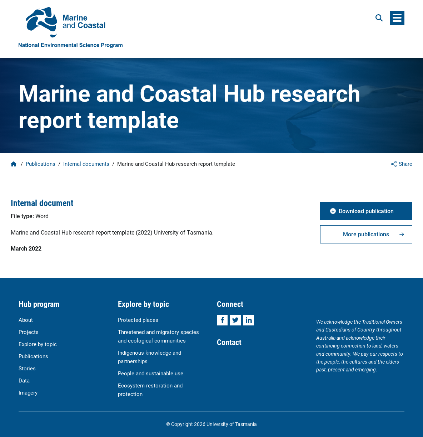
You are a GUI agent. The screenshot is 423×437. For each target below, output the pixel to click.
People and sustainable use (150, 373)
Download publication (366, 211)
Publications (40, 163)
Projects (29, 331)
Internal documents (86, 163)
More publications (366, 234)
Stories (27, 368)
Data (24, 380)
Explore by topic (38, 344)
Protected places (138, 319)
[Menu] (397, 18)
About (26, 319)
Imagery (28, 392)
